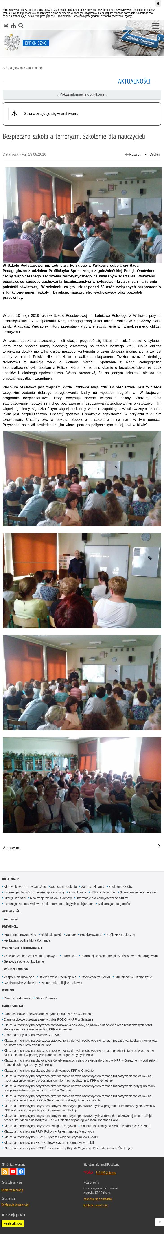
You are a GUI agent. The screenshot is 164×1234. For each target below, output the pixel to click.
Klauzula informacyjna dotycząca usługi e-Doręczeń (40, 1126)
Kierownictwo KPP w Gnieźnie (25, 886)
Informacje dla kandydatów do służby (102, 898)
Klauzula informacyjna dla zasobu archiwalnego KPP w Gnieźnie (49, 1070)
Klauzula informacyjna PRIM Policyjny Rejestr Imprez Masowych (49, 1131)
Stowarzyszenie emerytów (138, 892)
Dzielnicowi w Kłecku (95, 977)
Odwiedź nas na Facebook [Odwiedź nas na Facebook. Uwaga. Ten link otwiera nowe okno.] (21, 1171)
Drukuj (152, 154)
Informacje (10, 878)
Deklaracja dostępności (114, 904)
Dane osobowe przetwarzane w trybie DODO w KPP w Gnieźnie (48, 1014)
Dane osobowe (13, 1006)
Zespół (71, 934)
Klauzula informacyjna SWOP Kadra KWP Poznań (115, 1126)
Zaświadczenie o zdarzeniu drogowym (30, 956)
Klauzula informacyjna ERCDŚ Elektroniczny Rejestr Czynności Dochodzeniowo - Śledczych (68, 1148)
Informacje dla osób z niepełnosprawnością (34, 892)
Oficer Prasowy (46, 998)
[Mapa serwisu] (13, 25)
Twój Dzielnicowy (15, 969)
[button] (155, 26)
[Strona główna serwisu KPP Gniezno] (6, 25)
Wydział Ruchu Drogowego (22, 948)
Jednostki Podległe (63, 886)
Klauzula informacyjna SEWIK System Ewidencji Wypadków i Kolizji (51, 1137)
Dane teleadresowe (17, 998)
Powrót (132, 154)
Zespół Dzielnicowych (19, 977)
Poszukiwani (77, 892)
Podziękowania (90, 934)
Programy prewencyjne (20, 934)
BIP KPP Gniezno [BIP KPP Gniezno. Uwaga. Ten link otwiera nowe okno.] (106, 1172)
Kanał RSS (5, 1171)
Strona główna (13, 68)
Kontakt (8, 990)
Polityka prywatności (95, 1205)
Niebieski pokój (51, 934)
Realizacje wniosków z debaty (51, 898)
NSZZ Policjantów (102, 892)
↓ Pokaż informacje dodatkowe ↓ (82, 94)
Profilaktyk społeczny (120, 934)
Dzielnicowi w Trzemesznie (133, 977)
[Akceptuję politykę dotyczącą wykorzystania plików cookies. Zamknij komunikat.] (158, 3)
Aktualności (34, 68)
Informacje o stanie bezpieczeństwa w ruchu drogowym (119, 956)
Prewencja (10, 926)
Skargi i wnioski (15, 898)
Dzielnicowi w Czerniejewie (57, 977)
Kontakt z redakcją (12, 1190)
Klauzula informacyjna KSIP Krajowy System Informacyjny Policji (49, 1142)
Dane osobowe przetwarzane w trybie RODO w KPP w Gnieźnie (48, 1019)
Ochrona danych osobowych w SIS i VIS (32, 1035)
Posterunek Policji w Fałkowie (61, 983)
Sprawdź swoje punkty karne (24, 961)
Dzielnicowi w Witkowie (20, 983)
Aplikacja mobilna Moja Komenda (27, 940)
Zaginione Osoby (120, 886)
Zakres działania (92, 886)
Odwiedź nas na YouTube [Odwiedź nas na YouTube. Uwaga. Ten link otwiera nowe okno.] (13, 1171)
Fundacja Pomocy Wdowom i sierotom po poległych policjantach (49, 904)
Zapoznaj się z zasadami (97, 1199)
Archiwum (11, 919)
